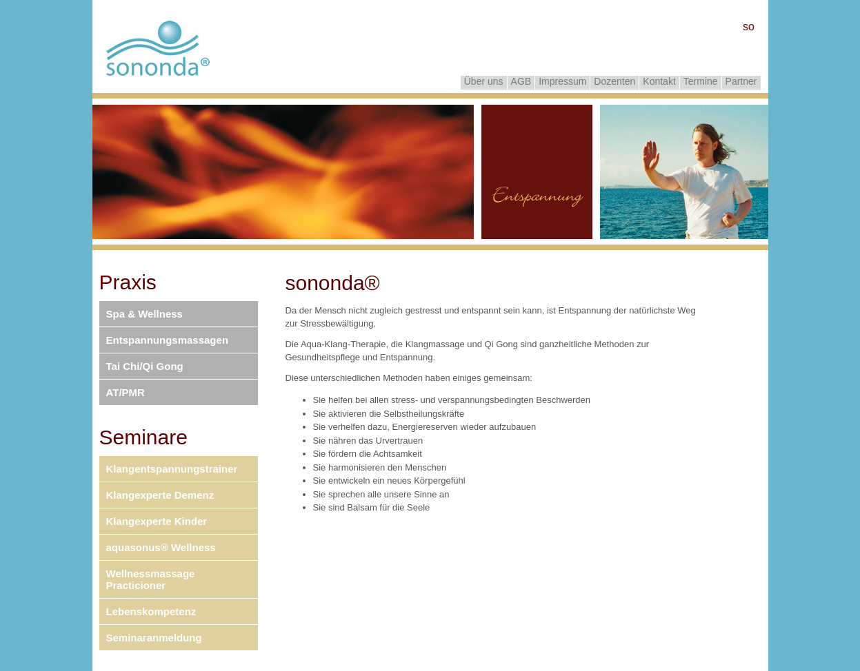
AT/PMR (125, 392)
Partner (741, 81)
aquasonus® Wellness (161, 547)
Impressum (562, 81)
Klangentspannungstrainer (172, 469)
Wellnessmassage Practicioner (150, 579)
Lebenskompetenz (151, 611)
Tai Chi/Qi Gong (144, 366)
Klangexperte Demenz (160, 495)
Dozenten (614, 81)
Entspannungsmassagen (167, 340)
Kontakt (659, 81)
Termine (700, 81)
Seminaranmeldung (154, 637)
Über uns (483, 81)
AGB (521, 81)
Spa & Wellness (144, 314)
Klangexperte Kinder (157, 521)
